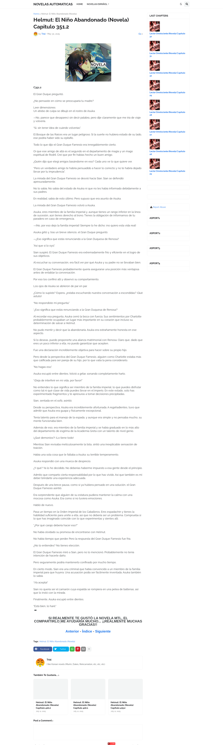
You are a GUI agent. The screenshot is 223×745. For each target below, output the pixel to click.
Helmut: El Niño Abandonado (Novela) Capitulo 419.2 (122, 705)
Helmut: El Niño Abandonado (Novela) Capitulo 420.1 (84, 705)
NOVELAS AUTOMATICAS (53, 4)
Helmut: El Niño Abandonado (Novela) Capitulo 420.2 (47, 705)
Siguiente (103, 631)
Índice (87, 631)
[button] (181, 4)
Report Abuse (159, 207)
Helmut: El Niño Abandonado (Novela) (59, 14)
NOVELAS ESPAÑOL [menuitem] (97, 4)
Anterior (73, 631)
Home (36, 14)
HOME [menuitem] (79, 4)
